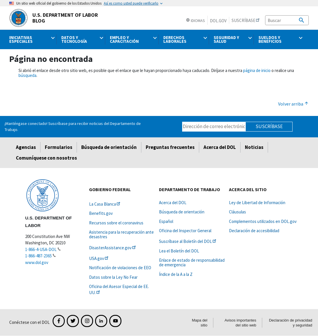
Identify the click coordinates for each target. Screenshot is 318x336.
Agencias (26, 147)
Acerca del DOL (220, 147)
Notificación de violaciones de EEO (120, 267)
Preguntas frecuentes (170, 147)
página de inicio (257, 70)
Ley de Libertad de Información (257, 202)
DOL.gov (218, 21)
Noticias (254, 147)
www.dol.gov (36, 262)
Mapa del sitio (199, 322)
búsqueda (27, 75)
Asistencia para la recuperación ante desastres (121, 234)
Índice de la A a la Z (176, 274)
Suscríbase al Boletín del (188, 241)
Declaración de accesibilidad (254, 230)
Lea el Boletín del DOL (179, 251)
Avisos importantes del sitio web (240, 322)
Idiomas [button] (195, 20)
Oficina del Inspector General (185, 230)
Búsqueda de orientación (109, 147)
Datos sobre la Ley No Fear (113, 277)
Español (166, 221)
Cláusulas (237, 212)
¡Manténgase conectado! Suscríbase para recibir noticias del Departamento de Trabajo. (73, 126)
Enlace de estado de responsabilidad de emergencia (192, 262)
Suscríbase (269, 126)
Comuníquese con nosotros (46, 158)
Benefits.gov (101, 213)
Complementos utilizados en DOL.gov (263, 221)
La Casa (105, 204)
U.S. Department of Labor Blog (53, 18)
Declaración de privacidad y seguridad (290, 322)
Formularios (58, 147)
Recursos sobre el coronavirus (116, 223)
